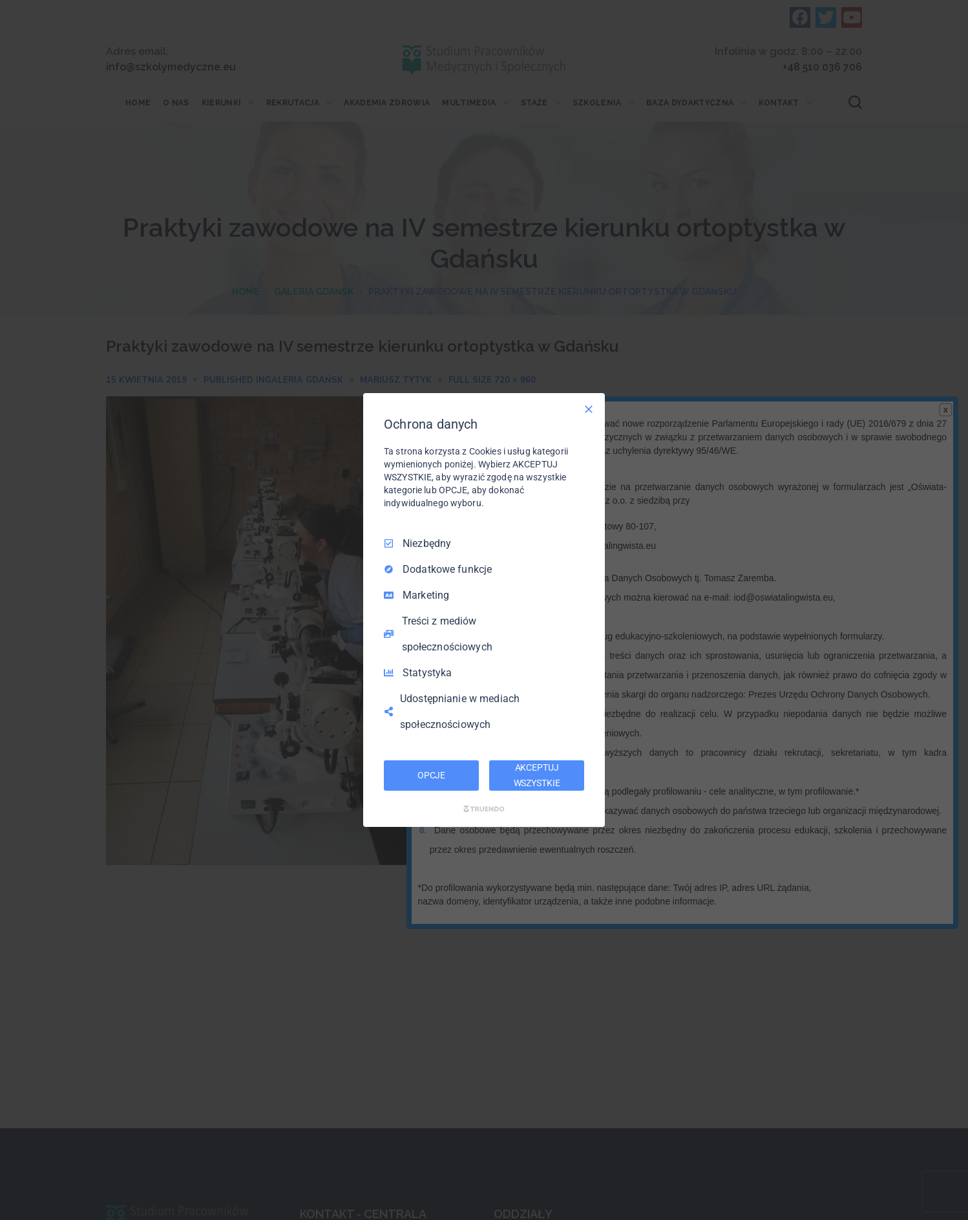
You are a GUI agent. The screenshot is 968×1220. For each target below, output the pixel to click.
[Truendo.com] (484, 809)
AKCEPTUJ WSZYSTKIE (537, 775)
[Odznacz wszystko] (589, 409)
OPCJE (431, 775)
